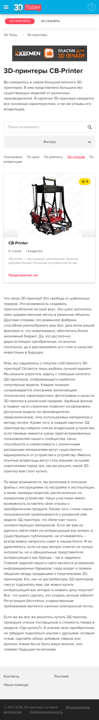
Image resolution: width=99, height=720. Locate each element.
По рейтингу (53, 157)
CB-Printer (18, 243)
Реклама (21, 55)
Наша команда (16, 684)
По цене (33, 157)
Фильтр (49, 141)
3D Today (10, 35)
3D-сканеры (50, 21)
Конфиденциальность (46, 712)
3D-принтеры (20, 21)
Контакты (11, 676)
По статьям (76, 157)
